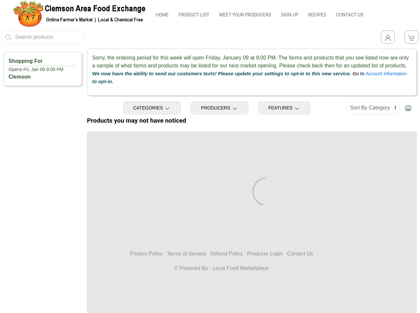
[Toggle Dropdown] (388, 37)
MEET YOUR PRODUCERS (245, 14)
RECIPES (317, 14)
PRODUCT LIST (193, 14)
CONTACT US (349, 14)
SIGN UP (289, 14)
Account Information (386, 73)
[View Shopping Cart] (411, 37)
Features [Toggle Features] (284, 108)
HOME (162, 14)
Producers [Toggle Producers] (219, 108)
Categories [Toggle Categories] (152, 108)
